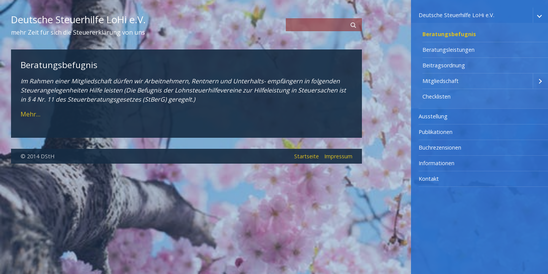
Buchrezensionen (440, 147)
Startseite (306, 156)
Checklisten (436, 96)
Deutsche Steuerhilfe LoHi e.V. (456, 15)
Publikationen (435, 131)
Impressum (338, 156)
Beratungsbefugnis (449, 34)
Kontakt (429, 178)
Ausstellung (433, 116)
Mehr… (30, 114)
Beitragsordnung (443, 65)
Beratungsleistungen (448, 49)
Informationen (436, 163)
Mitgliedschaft (440, 80)
